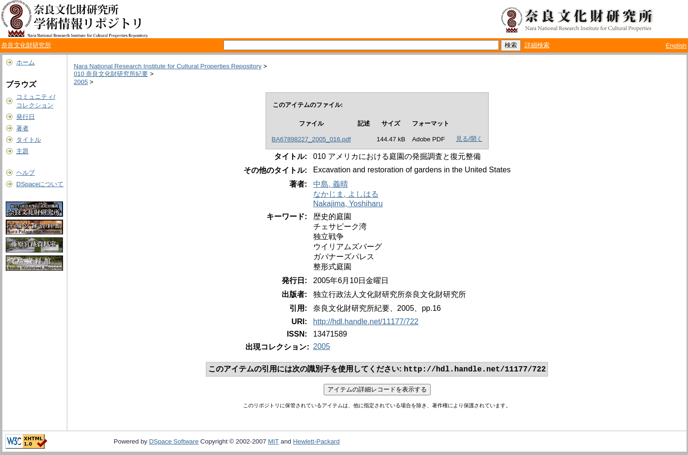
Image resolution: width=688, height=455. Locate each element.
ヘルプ (25, 172)
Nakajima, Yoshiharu (348, 204)
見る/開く (469, 138)
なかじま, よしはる (346, 194)
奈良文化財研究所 (26, 45)
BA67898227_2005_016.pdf (311, 139)
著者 (22, 128)
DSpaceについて (40, 184)
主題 (22, 151)
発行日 (25, 116)
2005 (81, 81)
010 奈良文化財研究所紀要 (111, 73)
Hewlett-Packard (316, 442)
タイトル (28, 139)
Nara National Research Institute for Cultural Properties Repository (167, 66)
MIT (273, 442)
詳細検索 (537, 45)
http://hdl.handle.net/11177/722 (366, 321)
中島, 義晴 (330, 184)
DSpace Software (174, 442)
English (676, 45)
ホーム (25, 62)
